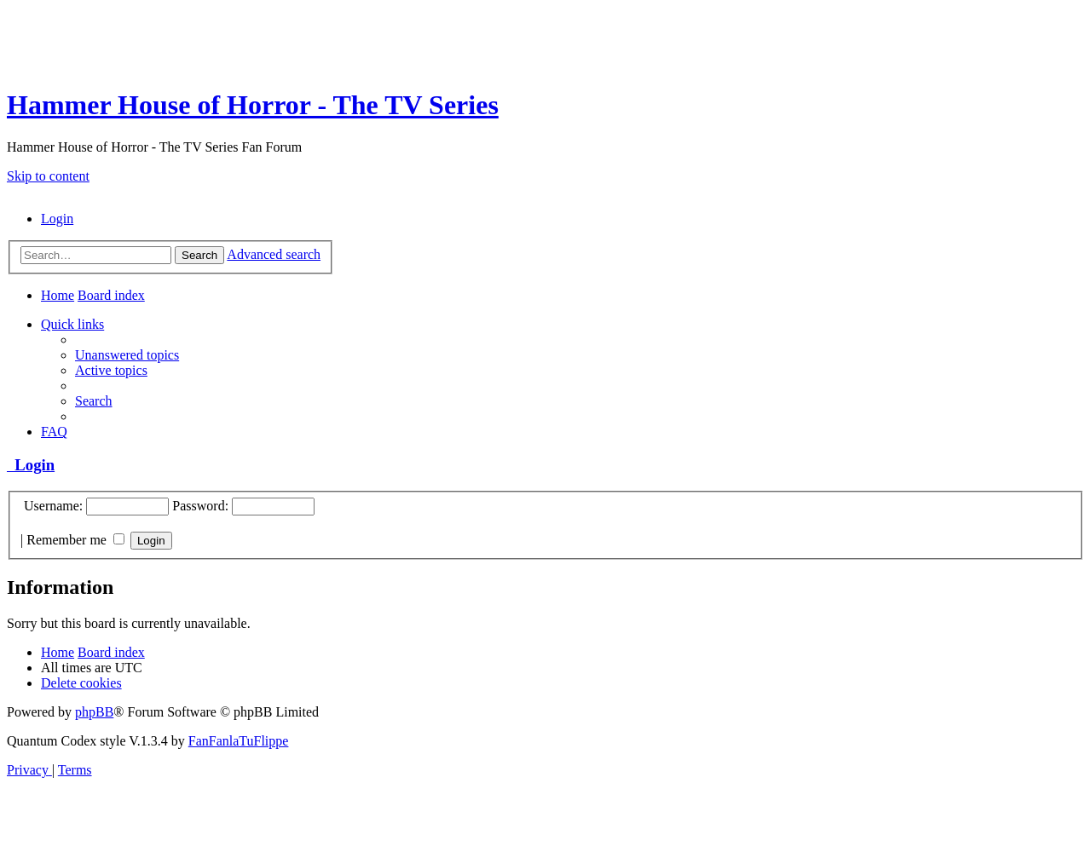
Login (31, 465)
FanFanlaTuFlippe (238, 741)
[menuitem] (57, 218)
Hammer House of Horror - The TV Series (253, 104)
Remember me (75, 540)
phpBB (94, 712)
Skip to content (48, 176)
